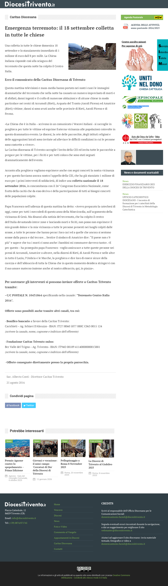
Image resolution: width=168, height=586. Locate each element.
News (56, 521)
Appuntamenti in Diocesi (66, 537)
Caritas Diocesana (63, 543)
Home (57, 504)
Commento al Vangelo (65, 532)
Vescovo (58, 509)
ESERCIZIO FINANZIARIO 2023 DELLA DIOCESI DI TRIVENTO (142, 184)
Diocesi (58, 515)
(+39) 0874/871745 (18, 522)
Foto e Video (60, 526)
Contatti (58, 548)
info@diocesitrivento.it (24, 518)
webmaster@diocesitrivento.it (116, 530)
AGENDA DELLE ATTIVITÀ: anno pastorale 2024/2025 (145, 26)
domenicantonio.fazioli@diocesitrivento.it (123, 516)
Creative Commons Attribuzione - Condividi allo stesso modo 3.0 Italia (95, 576)
